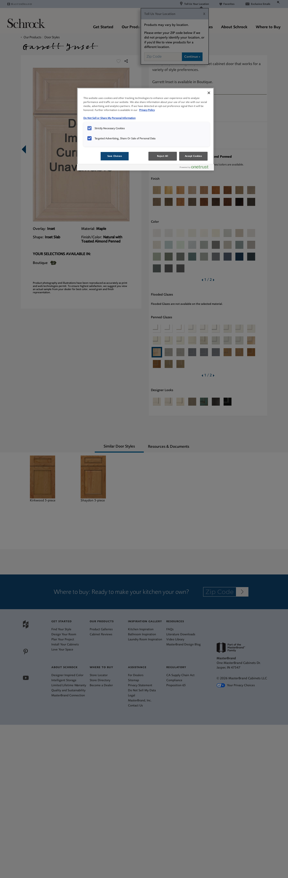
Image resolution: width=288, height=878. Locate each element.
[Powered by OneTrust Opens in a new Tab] (196, 168)
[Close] (208, 92)
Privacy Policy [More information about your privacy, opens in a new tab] (147, 110)
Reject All (162, 156)
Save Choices (114, 156)
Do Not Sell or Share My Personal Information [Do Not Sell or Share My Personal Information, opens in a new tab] (109, 118)
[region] (145, 129)
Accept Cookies (193, 156)
